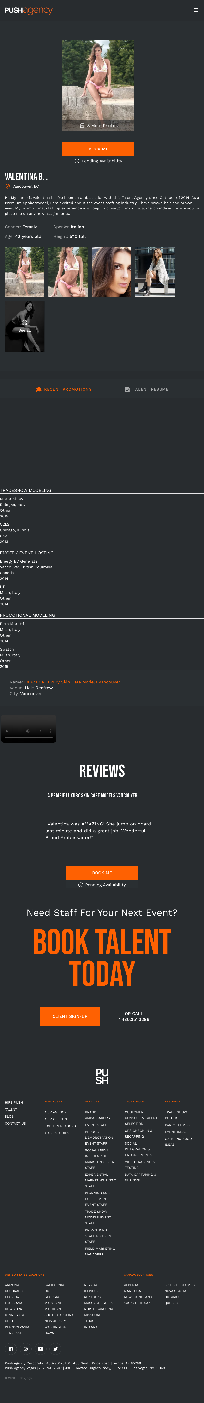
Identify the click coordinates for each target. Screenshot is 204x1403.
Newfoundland (138, 1297)
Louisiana (13, 1303)
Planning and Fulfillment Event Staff (97, 1198)
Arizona (12, 1285)
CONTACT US (15, 1123)
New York (13, 1309)
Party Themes (177, 1125)
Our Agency (55, 1112)
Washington (55, 1327)
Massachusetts (98, 1303)
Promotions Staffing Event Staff (99, 1235)
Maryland (53, 1303)
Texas (89, 1321)
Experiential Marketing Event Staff (100, 1180)
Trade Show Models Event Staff (98, 1217)
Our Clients (56, 1119)
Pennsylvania (17, 1327)
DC (46, 1291)
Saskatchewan (137, 1303)
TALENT (11, 1109)
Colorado (14, 1291)
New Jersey (55, 1321)
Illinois (91, 1291)
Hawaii (50, 1333)
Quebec (171, 1303)
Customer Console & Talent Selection (141, 1118)
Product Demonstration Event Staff (99, 1137)
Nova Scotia (175, 1291)
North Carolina (98, 1309)
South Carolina (58, 1315)
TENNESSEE (14, 1333)
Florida (12, 1297)
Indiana (90, 1327)
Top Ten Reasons (60, 1126)
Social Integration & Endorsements (138, 1149)
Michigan (52, 1309)
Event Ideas (176, 1132)
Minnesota (14, 1315)
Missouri (92, 1315)
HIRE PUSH (14, 1102)
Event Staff (96, 1125)
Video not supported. (28, 729)
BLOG (9, 1116)
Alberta (131, 1285)
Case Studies (57, 1133)
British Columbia (180, 1285)
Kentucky (93, 1297)
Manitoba (132, 1291)
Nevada (90, 1285)
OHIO (9, 1321)
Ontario (171, 1297)
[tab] (63, 392)
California (54, 1285)
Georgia (51, 1297)
